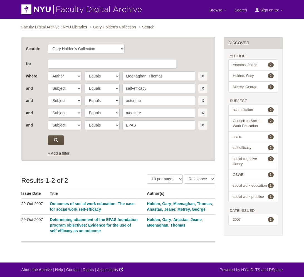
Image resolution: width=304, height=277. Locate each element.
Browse (217, 10)
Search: (33, 49)
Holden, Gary (159, 203)
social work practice (253, 196)
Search (240, 10)
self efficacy (253, 147)
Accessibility (110, 269)
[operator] (102, 76)
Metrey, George (191, 209)
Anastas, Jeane (161, 209)
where (31, 76)
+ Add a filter (59, 153)
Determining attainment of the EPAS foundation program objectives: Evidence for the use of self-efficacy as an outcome (94, 225)
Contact (73, 270)
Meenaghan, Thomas (192, 203)
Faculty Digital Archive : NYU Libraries (54, 27)
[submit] (56, 140)
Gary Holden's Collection (114, 27)
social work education (253, 185)
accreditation (253, 109)
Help (59, 270)
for (28, 64)
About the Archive (36, 270)
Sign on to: (269, 10)
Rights (88, 270)
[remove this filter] (203, 76)
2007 (253, 219)
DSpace (276, 270)
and (29, 88)
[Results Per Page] (165, 179)
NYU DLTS (250, 270)
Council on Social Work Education (253, 123)
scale (253, 136)
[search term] (158, 76)
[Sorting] (199, 179)
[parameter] (64, 76)
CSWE (253, 174)
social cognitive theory (253, 161)
